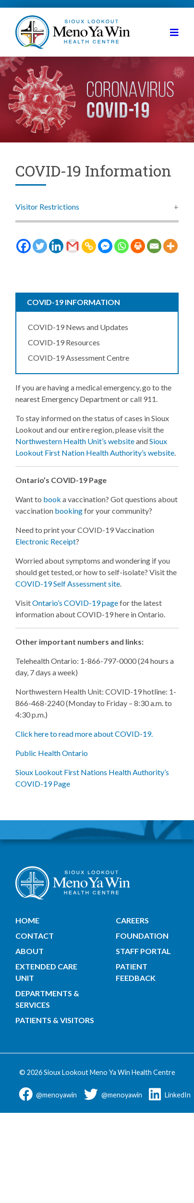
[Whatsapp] (121, 246)
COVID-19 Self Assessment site (67, 583)
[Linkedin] (56, 246)
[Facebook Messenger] (105, 246)
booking (69, 510)
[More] (170, 246)
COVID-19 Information (73, 302)
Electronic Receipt (45, 541)
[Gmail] (72, 246)
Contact (34, 935)
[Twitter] (40, 246)
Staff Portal (143, 950)
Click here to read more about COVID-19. (84, 733)
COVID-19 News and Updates (78, 326)
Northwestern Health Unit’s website (75, 441)
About (29, 950)
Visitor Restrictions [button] (47, 206)
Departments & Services (47, 999)
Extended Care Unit (46, 972)
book (52, 499)
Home (27, 920)
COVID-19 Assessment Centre (78, 357)
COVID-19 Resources (64, 342)
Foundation (142, 935)
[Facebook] (23, 246)
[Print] (138, 246)
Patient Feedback (136, 972)
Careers (132, 920)
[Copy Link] (89, 246)
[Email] (154, 246)
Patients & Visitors (54, 1020)
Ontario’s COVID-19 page (75, 602)
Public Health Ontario (51, 752)
